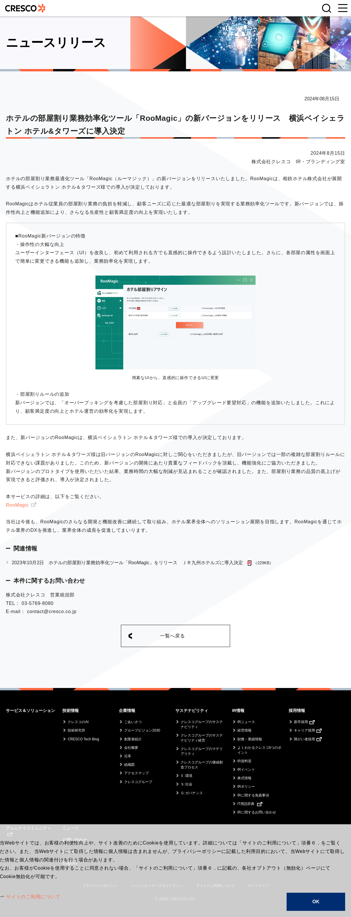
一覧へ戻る (172, 635)
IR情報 (238, 710)
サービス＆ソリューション (30, 710)
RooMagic (17, 505)
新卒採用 (301, 722)
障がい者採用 (304, 739)
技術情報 (70, 710)
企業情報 (127, 710)
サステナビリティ (191, 710)
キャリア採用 (304, 730)
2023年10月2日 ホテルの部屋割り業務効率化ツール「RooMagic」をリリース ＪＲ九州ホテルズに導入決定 (127, 562)
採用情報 (297, 710)
